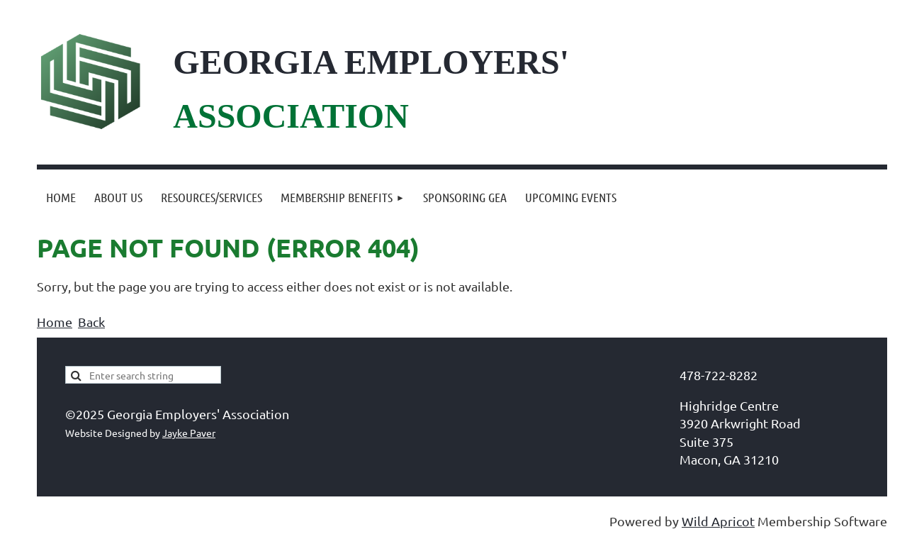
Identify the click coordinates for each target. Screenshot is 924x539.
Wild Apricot (718, 520)
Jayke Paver (188, 432)
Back (91, 321)
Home (54, 321)
